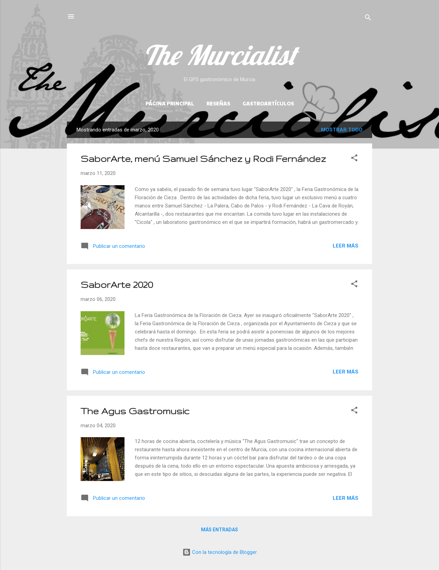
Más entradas (219, 529)
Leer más (345, 246)
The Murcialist (219, 55)
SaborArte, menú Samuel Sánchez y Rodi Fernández (203, 159)
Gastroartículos (268, 103)
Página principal (169, 103)
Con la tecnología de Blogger (219, 552)
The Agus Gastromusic (135, 411)
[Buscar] (368, 18)
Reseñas (218, 103)
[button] (354, 159)
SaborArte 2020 (117, 285)
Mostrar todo (342, 130)
